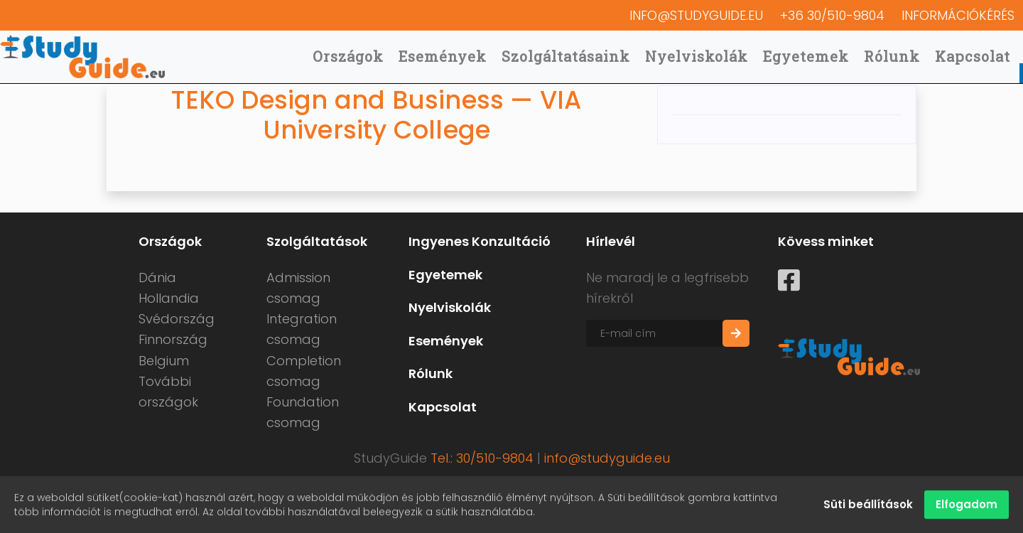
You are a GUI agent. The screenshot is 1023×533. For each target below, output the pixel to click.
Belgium (164, 361)
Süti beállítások (868, 505)
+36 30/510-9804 (832, 15)
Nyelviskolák (696, 56)
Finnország (173, 339)
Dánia (157, 277)
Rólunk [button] (892, 56)
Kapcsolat (972, 56)
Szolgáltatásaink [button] (566, 56)
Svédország (177, 319)
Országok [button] (348, 56)
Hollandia (169, 298)
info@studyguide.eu (696, 15)
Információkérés (958, 15)
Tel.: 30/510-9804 (482, 458)
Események (443, 56)
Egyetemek (806, 56)
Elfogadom (966, 505)
